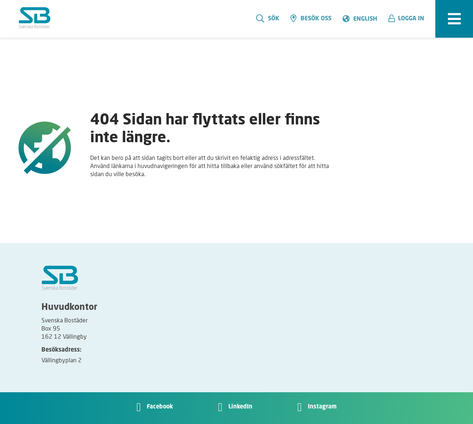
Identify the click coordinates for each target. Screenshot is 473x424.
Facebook (160, 407)
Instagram (322, 407)
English (365, 19)
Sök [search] (267, 18)
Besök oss (310, 18)
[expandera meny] (454, 19)
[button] (409, 19)
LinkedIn (240, 407)
